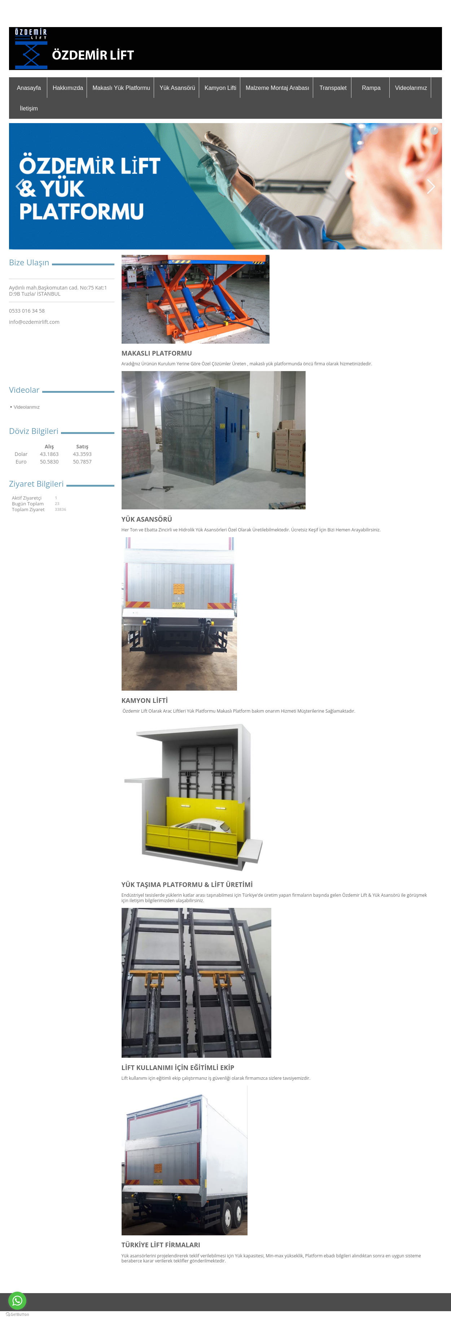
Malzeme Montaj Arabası (277, 88)
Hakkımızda (68, 88)
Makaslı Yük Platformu (121, 88)
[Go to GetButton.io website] (17, 1314)
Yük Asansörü (177, 88)
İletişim (29, 108)
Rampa (371, 88)
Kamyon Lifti (220, 88)
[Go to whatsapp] (17, 1301)
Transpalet (333, 88)
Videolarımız (411, 88)
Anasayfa (29, 88)
